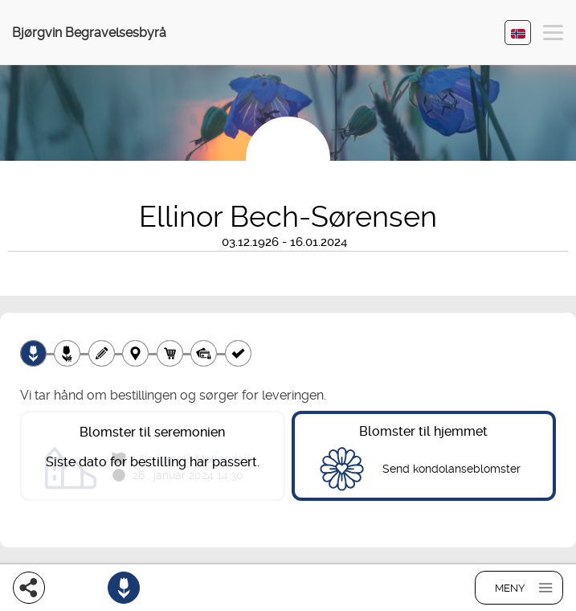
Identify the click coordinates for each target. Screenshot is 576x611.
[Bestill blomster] (124, 588)
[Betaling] (203, 353)
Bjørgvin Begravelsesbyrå (89, 32)
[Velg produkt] (33, 353)
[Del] (29, 588)
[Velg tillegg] (67, 353)
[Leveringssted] (135, 353)
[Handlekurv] (170, 353)
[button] (553, 35)
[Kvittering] (238, 353)
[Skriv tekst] (101, 353)
